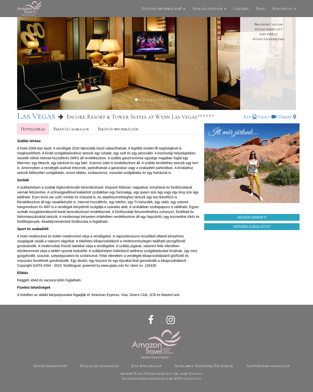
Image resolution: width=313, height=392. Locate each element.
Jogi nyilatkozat (146, 365)
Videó (267, 117)
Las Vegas (36, 116)
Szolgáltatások (209, 8)
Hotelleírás (33, 129)
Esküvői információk (118, 129)
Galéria (241, 8)
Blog (260, 8)
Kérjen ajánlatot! (251, 226)
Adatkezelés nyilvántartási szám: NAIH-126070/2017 (161, 378)
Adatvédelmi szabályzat (268, 365)
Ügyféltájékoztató (50, 365)
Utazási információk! (163, 8)
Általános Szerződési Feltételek (203, 365)
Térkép (287, 117)
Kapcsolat (284, 8)
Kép (250, 117)
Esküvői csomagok (71, 129)
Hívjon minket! (252, 217)
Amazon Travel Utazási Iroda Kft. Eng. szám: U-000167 (161, 373)
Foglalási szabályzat (99, 365)
